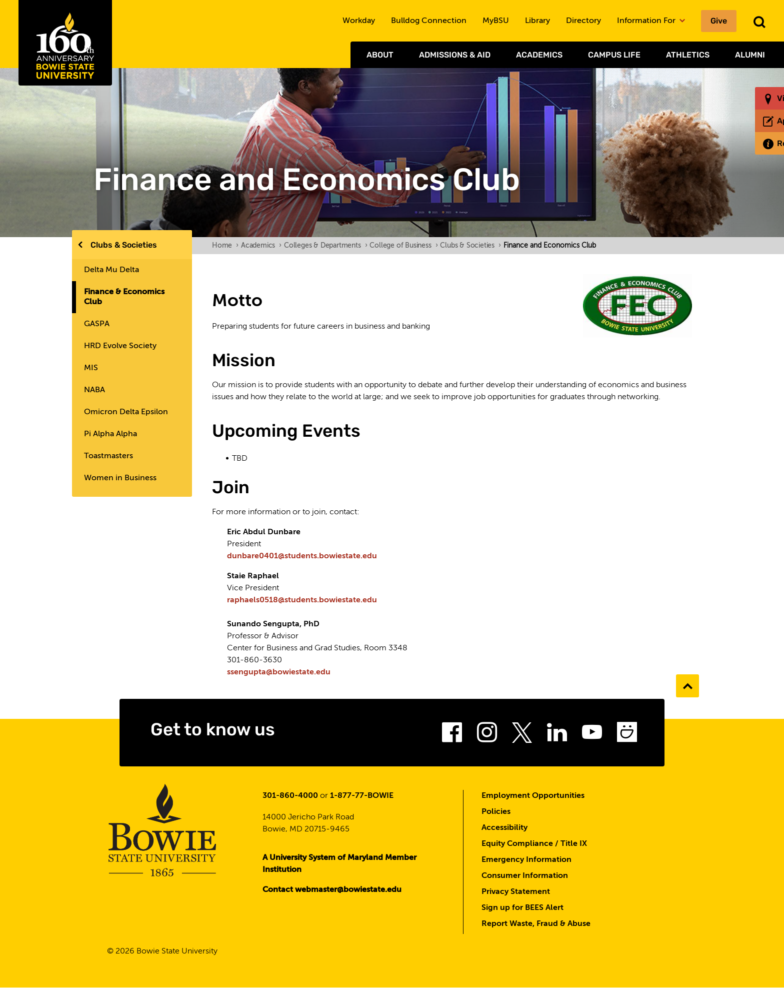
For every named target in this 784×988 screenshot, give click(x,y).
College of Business (404, 245)
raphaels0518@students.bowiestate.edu (302, 600)
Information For (651, 21)
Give (718, 21)
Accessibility (505, 828)
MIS (91, 368)
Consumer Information (525, 876)
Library (537, 21)
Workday (358, 21)
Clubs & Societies (123, 245)
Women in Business (120, 478)
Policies (496, 812)
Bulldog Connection (428, 21)
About (380, 55)
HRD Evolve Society (120, 346)
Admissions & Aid (454, 55)
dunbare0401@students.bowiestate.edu (302, 556)
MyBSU (495, 21)
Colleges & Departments (325, 245)
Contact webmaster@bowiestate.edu (332, 890)
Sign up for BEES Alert (523, 908)
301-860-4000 (290, 796)
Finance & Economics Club (124, 297)
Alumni (750, 55)
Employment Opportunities (533, 796)
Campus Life (614, 55)
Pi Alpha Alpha (110, 434)
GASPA (97, 324)
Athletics (688, 55)
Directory (583, 21)
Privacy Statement (516, 892)
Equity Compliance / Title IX (534, 844)
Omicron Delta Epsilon (126, 412)
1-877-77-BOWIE (362, 796)
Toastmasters (108, 456)
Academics (539, 55)
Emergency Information (527, 860)
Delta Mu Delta (111, 270)
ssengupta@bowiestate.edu (278, 672)
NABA (94, 390)
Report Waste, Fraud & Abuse (536, 924)
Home (225, 245)
